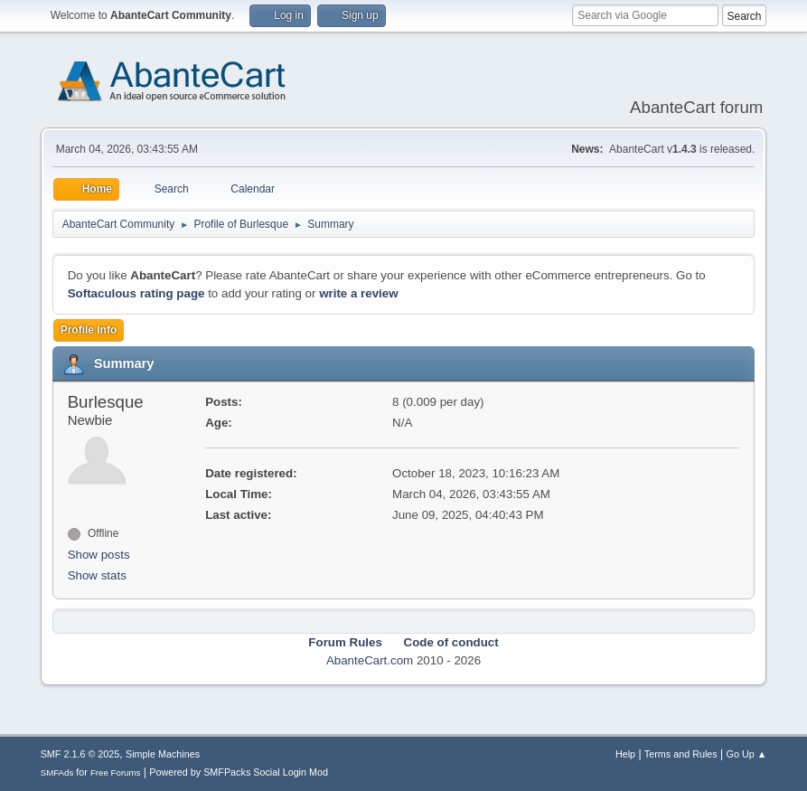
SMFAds (57, 772)
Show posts (99, 554)
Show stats (97, 575)
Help (625, 754)
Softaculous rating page (136, 293)
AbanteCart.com (369, 660)
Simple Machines (163, 754)
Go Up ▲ (747, 754)
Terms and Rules (681, 754)
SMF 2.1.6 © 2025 (80, 754)
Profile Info (89, 330)
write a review (358, 293)
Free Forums (115, 772)
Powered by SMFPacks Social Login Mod (238, 772)
